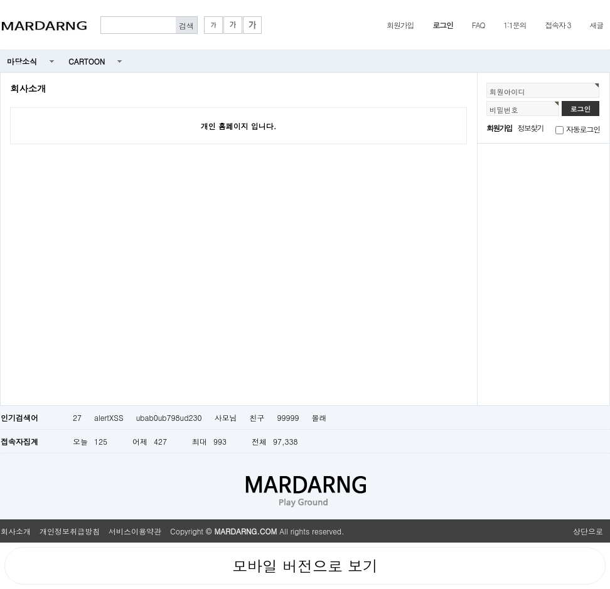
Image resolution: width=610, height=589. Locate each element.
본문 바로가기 (0, 0)
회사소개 (16, 531)
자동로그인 (583, 129)
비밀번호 (504, 110)
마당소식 (22, 61)
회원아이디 (507, 92)
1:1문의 (514, 24)
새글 (596, 24)
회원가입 (400, 24)
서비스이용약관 (135, 531)
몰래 (318, 417)
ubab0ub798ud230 (169, 417)
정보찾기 (530, 127)
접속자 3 (557, 24)
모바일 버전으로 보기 (305, 565)
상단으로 (588, 531)
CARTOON (86, 61)
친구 (256, 417)
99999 (288, 417)
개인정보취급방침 (70, 531)
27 (77, 417)
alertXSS (109, 417)
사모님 (225, 417)
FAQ (478, 24)
